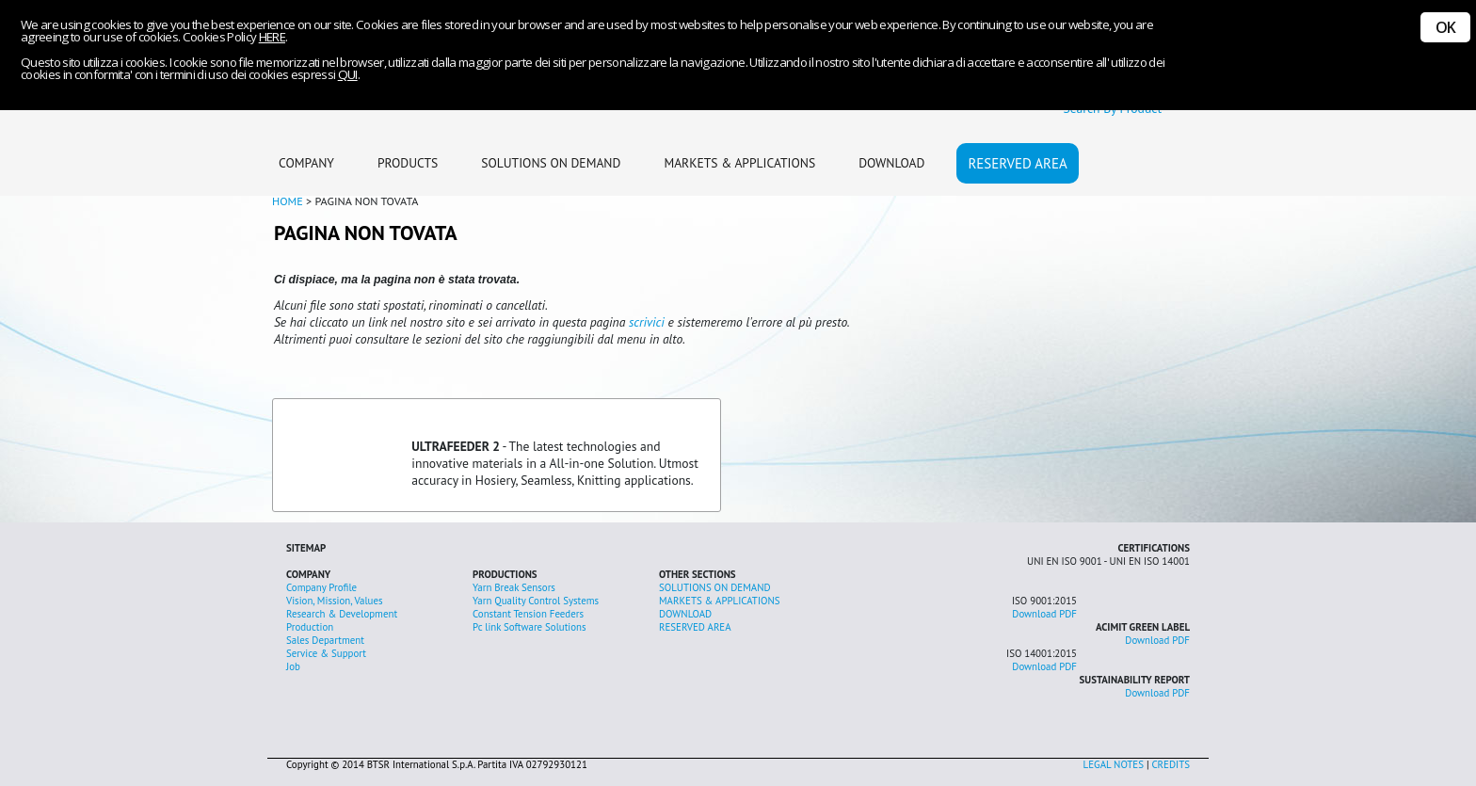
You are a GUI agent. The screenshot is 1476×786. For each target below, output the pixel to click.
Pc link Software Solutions (529, 627)
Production (309, 627)
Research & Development (341, 613)
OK (1445, 27)
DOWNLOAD (891, 162)
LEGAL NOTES (1113, 764)
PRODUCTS (407, 162)
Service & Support (326, 653)
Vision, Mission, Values (334, 600)
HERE (272, 36)
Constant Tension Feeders (528, 613)
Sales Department (325, 640)
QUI (348, 74)
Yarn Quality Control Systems (536, 600)
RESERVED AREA (1017, 163)
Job (293, 666)
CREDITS (1170, 764)
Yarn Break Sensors (514, 587)
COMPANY (306, 162)
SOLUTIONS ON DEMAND (550, 162)
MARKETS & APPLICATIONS (739, 162)
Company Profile (321, 587)
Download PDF (1044, 613)
